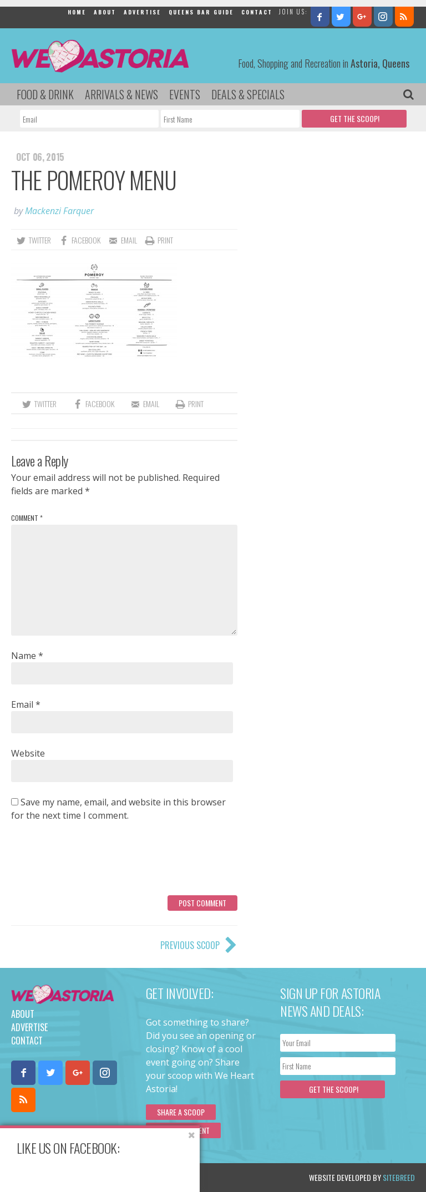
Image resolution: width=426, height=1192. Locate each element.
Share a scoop (181, 1112)
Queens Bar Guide (201, 12)
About (105, 12)
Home (77, 12)
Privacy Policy (123, 1177)
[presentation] (95, 862)
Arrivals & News (121, 94)
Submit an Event (183, 1130)
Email (25, 704)
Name (27, 656)
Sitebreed (399, 1177)
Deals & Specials (248, 94)
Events (184, 94)
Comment (27, 518)
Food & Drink (45, 94)
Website (28, 753)
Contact (256, 12)
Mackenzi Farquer (59, 211)
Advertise (142, 12)
